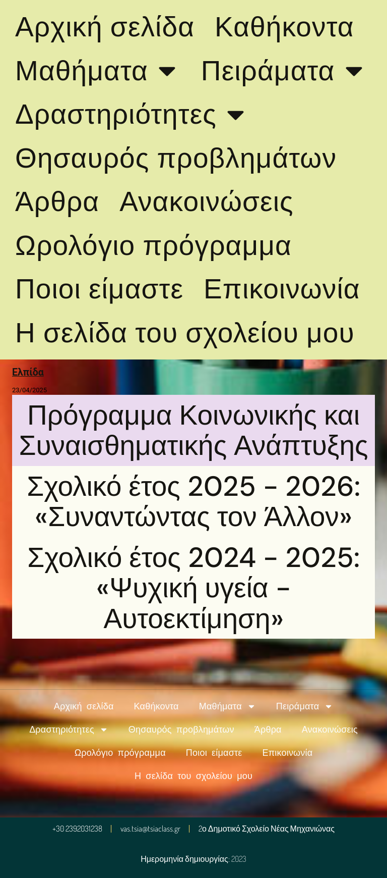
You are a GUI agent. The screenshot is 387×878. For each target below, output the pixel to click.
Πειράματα (284, 70)
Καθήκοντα (284, 27)
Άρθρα (57, 201)
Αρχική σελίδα (105, 27)
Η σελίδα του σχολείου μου (185, 333)
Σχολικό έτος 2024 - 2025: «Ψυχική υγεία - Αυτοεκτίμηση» (193, 588)
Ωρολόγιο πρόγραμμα (153, 245)
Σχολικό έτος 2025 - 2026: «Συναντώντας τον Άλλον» (193, 501)
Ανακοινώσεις (206, 201)
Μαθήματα (98, 70)
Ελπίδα (28, 372)
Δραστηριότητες (132, 114)
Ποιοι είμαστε (99, 289)
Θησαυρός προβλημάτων (176, 158)
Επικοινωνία (282, 289)
